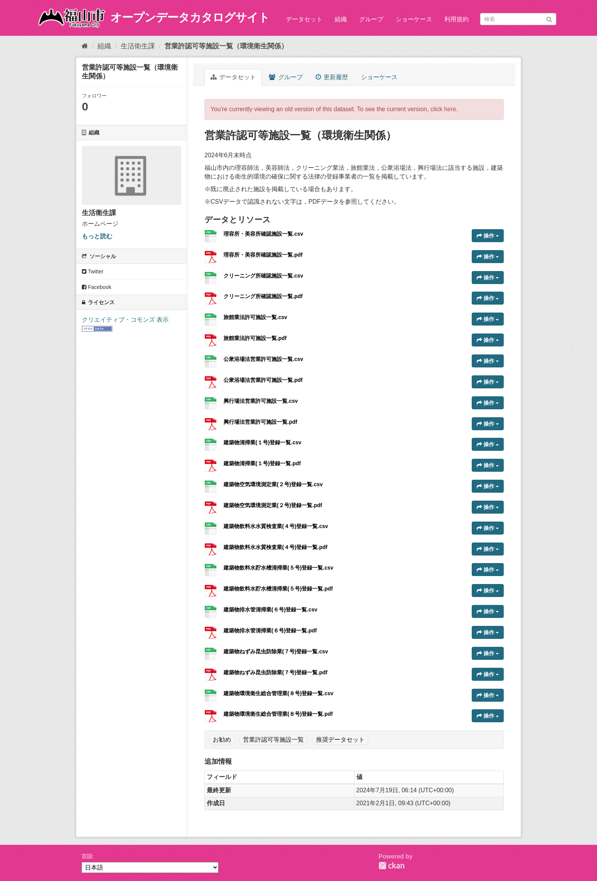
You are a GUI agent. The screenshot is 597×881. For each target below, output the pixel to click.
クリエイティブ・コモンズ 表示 (125, 319)
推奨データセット (340, 739)
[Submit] (549, 18)
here (450, 109)
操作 (488, 236)
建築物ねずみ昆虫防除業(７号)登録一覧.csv (275, 651)
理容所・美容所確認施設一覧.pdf (263, 255)
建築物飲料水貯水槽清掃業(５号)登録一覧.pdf (278, 589)
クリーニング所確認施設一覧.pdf (263, 296)
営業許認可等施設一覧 (273, 739)
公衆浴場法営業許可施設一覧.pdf (263, 380)
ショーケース (414, 19)
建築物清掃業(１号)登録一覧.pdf (262, 463)
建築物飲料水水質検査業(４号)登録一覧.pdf (275, 547)
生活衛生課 (138, 46)
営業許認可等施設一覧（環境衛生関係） (226, 46)
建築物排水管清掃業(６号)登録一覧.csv (270, 609)
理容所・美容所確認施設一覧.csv (263, 234)
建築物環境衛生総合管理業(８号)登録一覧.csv (278, 693)
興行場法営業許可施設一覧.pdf (260, 422)
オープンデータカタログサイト (190, 17)
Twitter (93, 271)
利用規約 (456, 19)
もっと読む (97, 236)
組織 (341, 19)
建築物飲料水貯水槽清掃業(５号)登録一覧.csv (278, 568)
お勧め (222, 739)
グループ (371, 19)
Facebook (96, 287)
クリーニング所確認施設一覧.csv (263, 276)
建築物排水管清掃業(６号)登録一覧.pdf (270, 630)
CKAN (391, 866)
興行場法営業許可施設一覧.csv (260, 401)
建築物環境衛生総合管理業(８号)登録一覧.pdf (278, 714)
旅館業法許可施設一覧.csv (255, 317)
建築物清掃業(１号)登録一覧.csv (262, 442)
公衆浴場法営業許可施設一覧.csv (263, 359)
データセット (304, 19)
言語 (86, 856)
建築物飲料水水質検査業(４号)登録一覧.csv (275, 526)
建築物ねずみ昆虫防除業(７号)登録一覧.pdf (275, 672)
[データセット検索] (518, 19)
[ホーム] (84, 46)
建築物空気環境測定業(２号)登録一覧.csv (273, 484)
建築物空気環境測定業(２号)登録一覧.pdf (272, 505)
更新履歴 (332, 77)
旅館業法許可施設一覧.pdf (255, 338)
